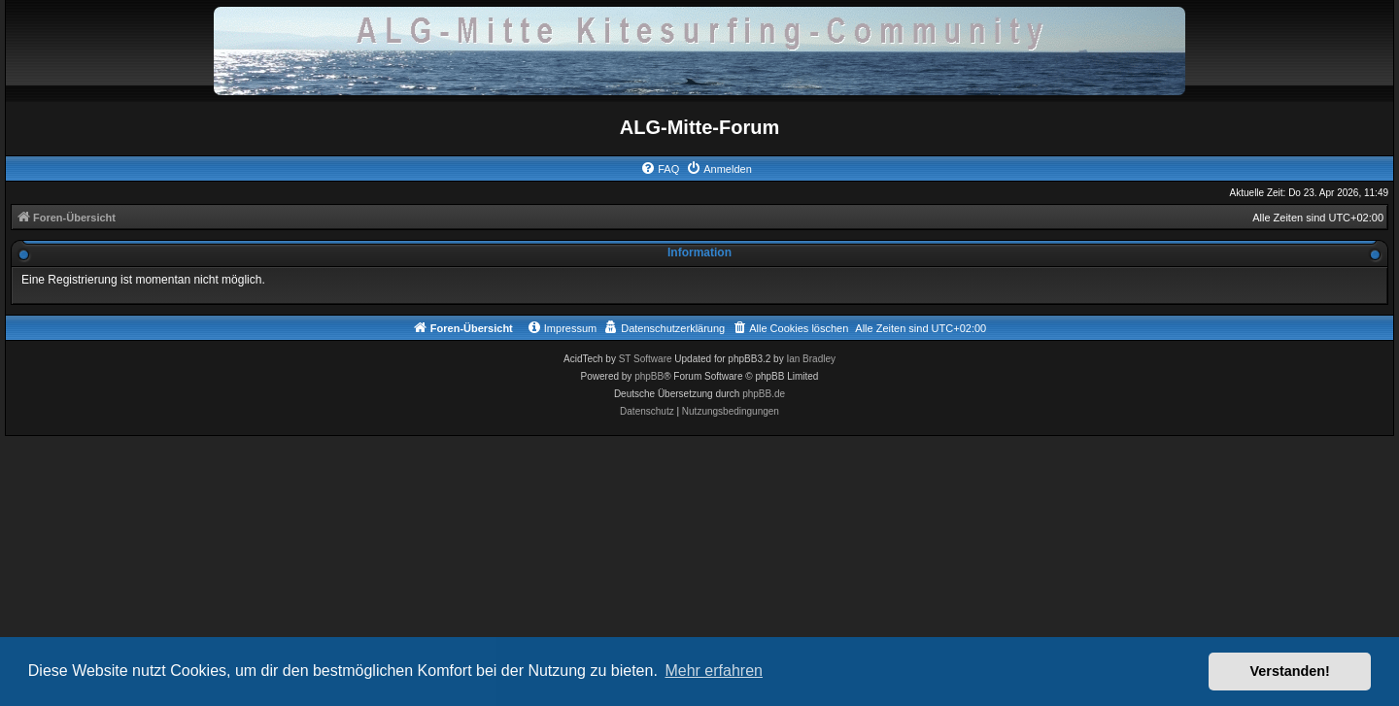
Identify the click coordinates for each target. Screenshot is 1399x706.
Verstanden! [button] (1290, 671)
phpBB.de (763, 393)
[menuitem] (659, 169)
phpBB (649, 376)
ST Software (645, 358)
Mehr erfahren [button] (714, 670)
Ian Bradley (811, 358)
